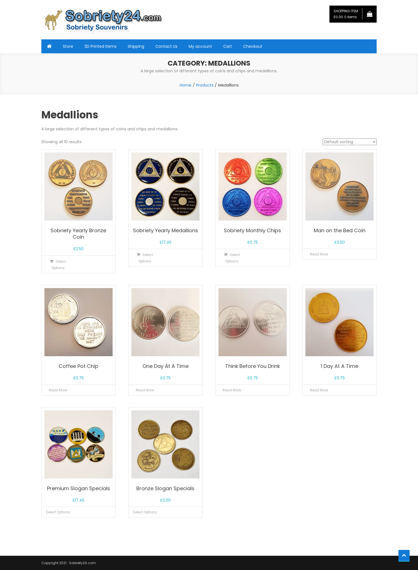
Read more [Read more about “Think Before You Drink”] (232, 390)
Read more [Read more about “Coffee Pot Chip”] (58, 390)
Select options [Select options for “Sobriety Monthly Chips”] (232, 258)
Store (68, 46)
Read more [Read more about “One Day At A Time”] (145, 390)
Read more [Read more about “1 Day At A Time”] (319, 390)
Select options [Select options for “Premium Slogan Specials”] (58, 512)
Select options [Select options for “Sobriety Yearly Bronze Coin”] (58, 264)
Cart (227, 46)
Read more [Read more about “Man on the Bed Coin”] (319, 254)
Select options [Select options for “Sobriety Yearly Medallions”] (145, 258)
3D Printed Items (100, 46)
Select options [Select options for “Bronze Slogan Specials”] (145, 512)
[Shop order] (350, 141)
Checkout (252, 46)
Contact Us (166, 46)
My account (200, 46)
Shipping (136, 46)
